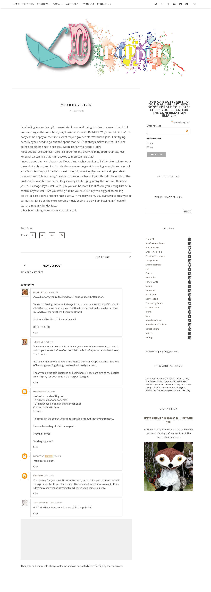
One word (150, 290)
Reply (35, 324)
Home (16, 4)
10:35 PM (48, 333)
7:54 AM (57, 447)
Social (58, 4)
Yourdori (88, 4)
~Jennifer (38, 333)
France (149, 273)
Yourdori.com (152, 307)
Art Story (73, 4)
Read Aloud (151, 294)
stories (149, 333)
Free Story (28, 4)
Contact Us (104, 4)
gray (29, 228)
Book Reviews (153, 247)
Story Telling (152, 298)
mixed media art (154, 320)
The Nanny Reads (154, 303)
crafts (148, 311)
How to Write (152, 281)
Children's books (154, 251)
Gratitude (150, 277)
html (151, 143)
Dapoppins (38, 447)
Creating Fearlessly (155, 256)
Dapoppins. (101, 585)
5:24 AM (51, 382)
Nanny (149, 286)
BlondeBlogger (41, 283)
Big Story (44, 4)
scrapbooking (152, 328)
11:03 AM (49, 467)
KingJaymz (38, 467)
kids (148, 315)
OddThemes (136, 585)
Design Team (152, 260)
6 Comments (78, 111)
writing (149, 337)
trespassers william (43, 494)
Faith (148, 268)
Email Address (167, 125)
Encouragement (153, 264)
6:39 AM (58, 494)
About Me (150, 239)
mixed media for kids (156, 324)
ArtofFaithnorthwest (155, 243)
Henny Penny (40, 382)
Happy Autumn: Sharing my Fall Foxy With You (168, 420)
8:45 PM (55, 283)
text (151, 147)
